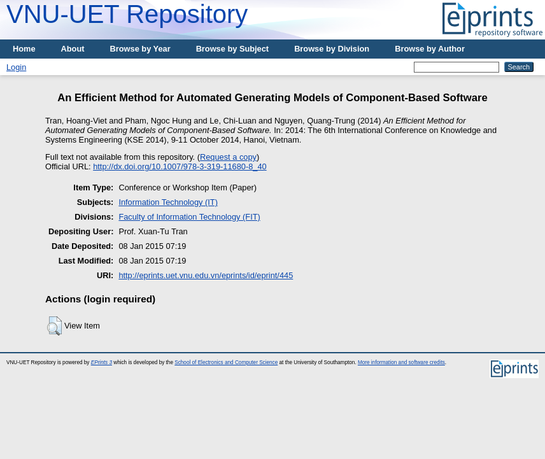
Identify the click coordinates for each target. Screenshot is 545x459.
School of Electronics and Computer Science (226, 362)
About (73, 48)
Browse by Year (140, 48)
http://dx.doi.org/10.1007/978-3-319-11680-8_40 (180, 166)
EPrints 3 (101, 362)
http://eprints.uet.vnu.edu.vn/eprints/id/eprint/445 (205, 275)
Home (24, 48)
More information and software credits (401, 362)
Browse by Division (331, 48)
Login (16, 67)
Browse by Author (430, 48)
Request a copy (228, 157)
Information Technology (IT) (168, 202)
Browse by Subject (232, 48)
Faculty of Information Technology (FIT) (189, 217)
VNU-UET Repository (127, 14)
